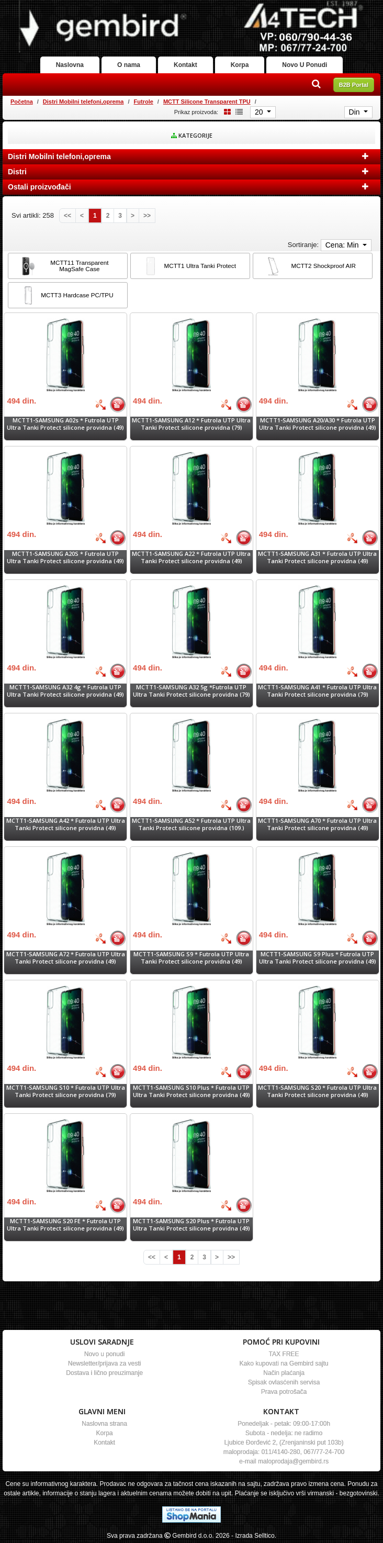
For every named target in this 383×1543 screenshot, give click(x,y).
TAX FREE (284, 1354)
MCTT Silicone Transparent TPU (207, 101)
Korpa (240, 65)
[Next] (133, 215)
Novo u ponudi (104, 1354)
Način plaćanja (284, 1373)
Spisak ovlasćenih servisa (284, 1382)
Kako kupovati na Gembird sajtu (283, 1363)
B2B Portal (353, 85)
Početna (21, 101)
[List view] (237, 112)
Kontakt (185, 65)
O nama (128, 65)
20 (260, 112)
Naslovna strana (104, 1423)
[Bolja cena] (100, 404)
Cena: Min (343, 245)
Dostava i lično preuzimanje (104, 1373)
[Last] (147, 215)
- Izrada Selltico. (253, 1535)
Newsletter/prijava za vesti (104, 1363)
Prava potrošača (284, 1391)
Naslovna (70, 65)
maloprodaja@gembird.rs (293, 1461)
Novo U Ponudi (304, 65)
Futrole (143, 101)
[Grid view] (225, 112)
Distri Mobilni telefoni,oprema (83, 101)
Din (355, 112)
